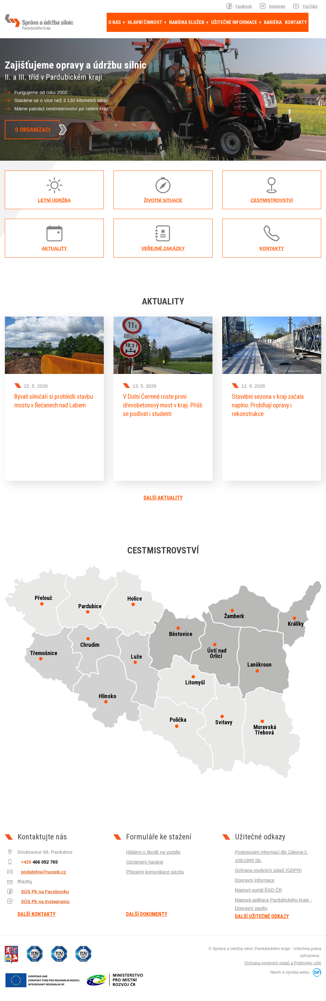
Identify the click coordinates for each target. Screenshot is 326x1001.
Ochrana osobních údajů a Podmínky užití (282, 959)
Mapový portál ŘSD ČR (260, 886)
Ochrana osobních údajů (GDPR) (270, 866)
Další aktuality (163, 494)
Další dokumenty (146, 910)
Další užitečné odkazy (262, 912)
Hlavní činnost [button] (145, 22)
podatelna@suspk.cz (40, 868)
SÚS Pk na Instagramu (42, 897)
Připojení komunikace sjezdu (156, 868)
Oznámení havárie (145, 858)
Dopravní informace (256, 876)
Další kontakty (36, 910)
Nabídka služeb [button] (187, 22)
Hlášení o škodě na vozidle (154, 848)
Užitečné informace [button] (234, 22)
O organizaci (32, 129)
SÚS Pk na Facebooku (42, 887)
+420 (37, 858)
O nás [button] (115, 22)
